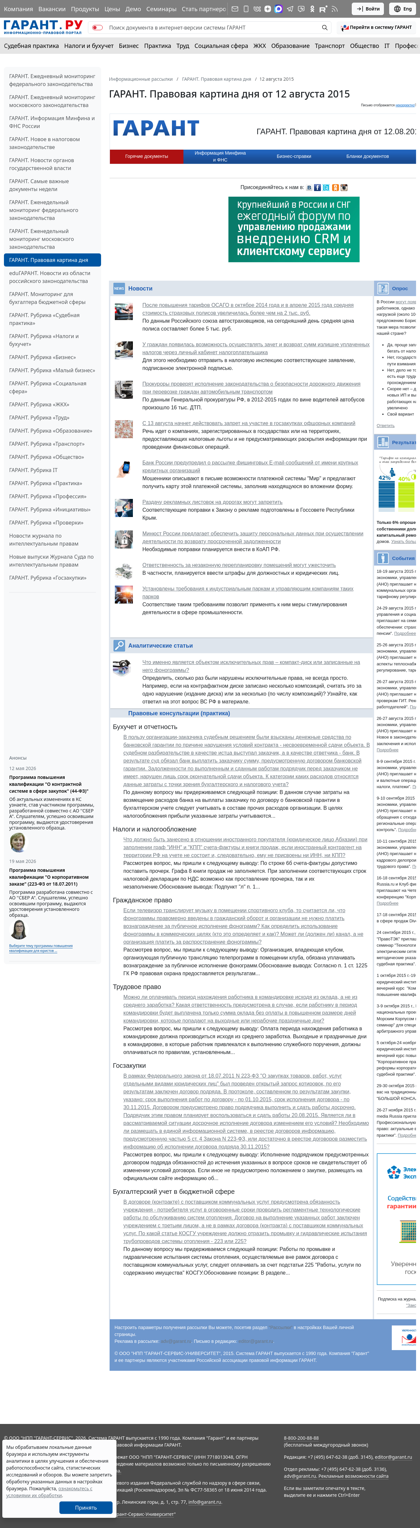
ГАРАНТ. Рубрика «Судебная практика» (44, 319)
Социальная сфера (221, 46)
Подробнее (405, 633)
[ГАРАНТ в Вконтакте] (257, 9)
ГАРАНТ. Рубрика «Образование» (50, 430)
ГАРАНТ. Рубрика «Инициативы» (50, 509)
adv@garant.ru (176, 1341)
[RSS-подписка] (335, 9)
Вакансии (52, 9)
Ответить (386, 425)
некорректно (405, 105)
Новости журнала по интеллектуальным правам (43, 539)
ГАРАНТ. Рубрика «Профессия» (48, 496)
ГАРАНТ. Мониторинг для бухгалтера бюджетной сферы (47, 298)
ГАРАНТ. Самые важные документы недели (39, 185)
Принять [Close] (86, 1507)
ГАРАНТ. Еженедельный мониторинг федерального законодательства (43, 210)
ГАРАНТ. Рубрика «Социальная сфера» (48, 387)
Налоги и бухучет (89, 46)
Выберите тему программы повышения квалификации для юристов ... (41, 948)
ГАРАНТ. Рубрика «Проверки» (46, 522)
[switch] (97, 27)
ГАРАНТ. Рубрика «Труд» (39, 417)
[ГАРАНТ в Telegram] (290, 9)
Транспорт (330, 46)
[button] (376, 27)
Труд (183, 46)
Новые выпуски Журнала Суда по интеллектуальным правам (51, 560)
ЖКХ (260, 46)
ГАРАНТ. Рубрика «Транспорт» (47, 443)
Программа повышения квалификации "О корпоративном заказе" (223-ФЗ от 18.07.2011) (49, 877)
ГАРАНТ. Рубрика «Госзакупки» (48, 577)
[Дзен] (267, 9)
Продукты (85, 9)
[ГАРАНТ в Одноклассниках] (312, 9)
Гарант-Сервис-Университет (143, 1514)
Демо (133, 9)
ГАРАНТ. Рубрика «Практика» (45, 483)
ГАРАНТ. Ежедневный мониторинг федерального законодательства (52, 80)
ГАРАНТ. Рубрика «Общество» (46, 457)
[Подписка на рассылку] (235, 9)
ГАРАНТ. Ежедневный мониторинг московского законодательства (52, 101)
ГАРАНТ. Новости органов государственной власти (41, 164)
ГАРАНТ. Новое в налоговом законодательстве (44, 143)
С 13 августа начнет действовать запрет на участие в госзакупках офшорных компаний (248, 423)
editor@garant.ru (256, 1341)
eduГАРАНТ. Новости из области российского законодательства (49, 277)
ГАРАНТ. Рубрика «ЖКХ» (39, 404)
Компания (18, 9)
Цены (112, 9)
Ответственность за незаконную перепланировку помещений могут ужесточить (239, 565)
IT (387, 46)
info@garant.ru (204, 1502)
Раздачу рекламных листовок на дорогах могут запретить (212, 502)
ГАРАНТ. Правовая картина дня (48, 260)
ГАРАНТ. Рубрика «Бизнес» (42, 357)
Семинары (161, 9)
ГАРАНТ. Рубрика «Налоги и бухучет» (44, 340)
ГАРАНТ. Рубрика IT (33, 470)
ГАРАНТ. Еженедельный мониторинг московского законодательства (41, 238)
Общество (364, 46)
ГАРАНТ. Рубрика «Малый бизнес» (52, 370)
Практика (157, 46)
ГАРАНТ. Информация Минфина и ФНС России (52, 122)
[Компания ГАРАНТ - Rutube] (323, 9)
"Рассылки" (281, 1327)
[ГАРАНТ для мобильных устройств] (246, 9)
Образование (290, 46)
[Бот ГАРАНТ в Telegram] (301, 9)
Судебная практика (31, 46)
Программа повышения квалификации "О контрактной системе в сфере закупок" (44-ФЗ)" (49, 784)
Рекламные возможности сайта (354, 1476)
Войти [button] (368, 9)
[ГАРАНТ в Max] (278, 9)
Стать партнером (206, 9)
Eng (402, 9)
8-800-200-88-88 (301, 1438)
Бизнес (129, 46)
